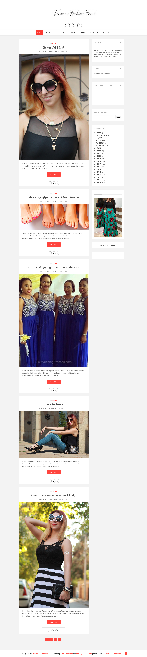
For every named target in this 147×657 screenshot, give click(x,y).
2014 (99, 172)
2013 (99, 174)
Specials (91, 32)
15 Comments (62, 51)
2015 (99, 169)
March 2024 (101, 145)
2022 (99, 151)
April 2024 (100, 143)
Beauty (74, 32)
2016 (99, 166)
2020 (99, 156)
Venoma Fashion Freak (41, 654)
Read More (53, 174)
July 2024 (100, 138)
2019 (99, 158)
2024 (99, 132)
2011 (99, 180)
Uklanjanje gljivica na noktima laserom (53, 197)
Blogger (112, 245)
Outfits (47, 32)
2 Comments (63, 201)
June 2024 (100, 140)
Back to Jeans (54, 404)
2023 (99, 148)
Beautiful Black (53, 47)
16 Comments (62, 499)
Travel (55, 32)
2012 (99, 177)
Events (82, 32)
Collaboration (103, 32)
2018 (99, 161)
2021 (99, 153)
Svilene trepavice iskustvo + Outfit (54, 495)
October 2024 (102, 135)
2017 (99, 164)
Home (39, 32)
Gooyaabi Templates (113, 654)
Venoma (54, 43)
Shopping (64, 32)
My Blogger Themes (84, 654)
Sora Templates (66, 654)
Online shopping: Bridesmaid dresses (53, 267)
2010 (99, 182)
